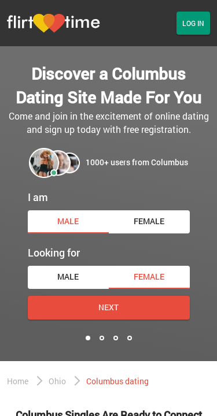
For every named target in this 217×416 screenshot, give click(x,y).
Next (108, 307)
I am (38, 197)
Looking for (54, 252)
